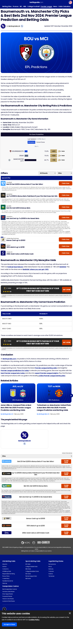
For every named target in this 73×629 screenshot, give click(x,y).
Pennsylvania (52, 566)
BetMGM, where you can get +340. (36, 269)
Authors (4, 569)
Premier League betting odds (46, 368)
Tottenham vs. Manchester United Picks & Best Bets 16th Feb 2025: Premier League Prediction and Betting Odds (54, 407)
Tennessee (51, 578)
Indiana (50, 576)
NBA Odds (28, 571)
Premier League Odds (31, 578)
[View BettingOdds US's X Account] (22, 26)
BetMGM (63, 267)
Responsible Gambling (8, 576)
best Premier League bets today (13, 373)
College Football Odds (31, 569)
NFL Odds (27, 566)
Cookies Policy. (34, 620)
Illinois (50, 569)
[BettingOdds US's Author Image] (24, 436)
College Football (33, 6)
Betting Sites (7, 6)
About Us (4, 566)
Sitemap (4, 585)
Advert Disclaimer (67, 455)
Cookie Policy (5, 581)
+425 (53, 151)
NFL (21, 6)
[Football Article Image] (18, 393)
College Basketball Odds (32, 573)
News (55, 6)
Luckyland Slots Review (8, 603)
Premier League (46, 6)
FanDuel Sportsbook (15, 267)
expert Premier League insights (46, 373)
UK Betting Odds (6, 573)
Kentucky (50, 571)
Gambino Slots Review (8, 594)
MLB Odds (28, 581)
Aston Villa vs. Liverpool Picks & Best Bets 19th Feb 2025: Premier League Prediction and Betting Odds (16, 407)
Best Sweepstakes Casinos (9, 591)
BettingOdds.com (9, 359)
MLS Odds (28, 576)
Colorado (51, 573)
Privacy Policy (6, 578)
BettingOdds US (14, 26)
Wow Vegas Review (7, 596)
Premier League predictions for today (15, 370)
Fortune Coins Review (8, 601)
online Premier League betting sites (52, 376)
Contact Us (5, 571)
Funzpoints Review (7, 598)
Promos (16, 6)
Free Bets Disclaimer (7, 583)
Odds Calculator (64, 6)
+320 (53, 156)
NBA (24, 6)
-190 (53, 160)
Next (71, 395)
